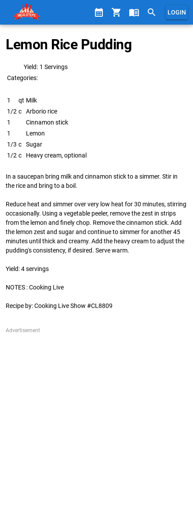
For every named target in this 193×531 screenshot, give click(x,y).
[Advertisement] (96, 430)
